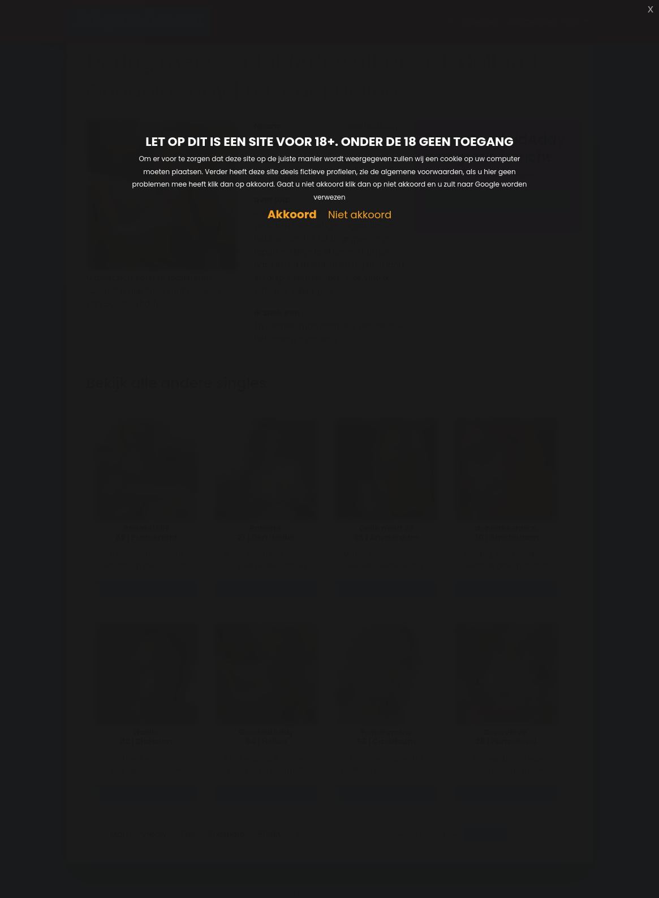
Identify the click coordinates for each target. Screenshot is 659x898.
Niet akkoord (359, 215)
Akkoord (292, 214)
